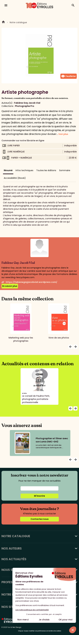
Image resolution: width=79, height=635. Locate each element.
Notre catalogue (18, 22)
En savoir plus (9, 286)
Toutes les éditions (46, 170)
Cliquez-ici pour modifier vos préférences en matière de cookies (39, 631)
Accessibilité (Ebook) (15, 178)
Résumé (8, 170)
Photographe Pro (24, 106)
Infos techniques (24, 170)
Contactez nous (40, 519)
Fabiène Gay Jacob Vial (27, 102)
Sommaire (64, 170)
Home (3, 22)
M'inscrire (39, 495)
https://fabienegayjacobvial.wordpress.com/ (29, 282)
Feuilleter (68, 76)
